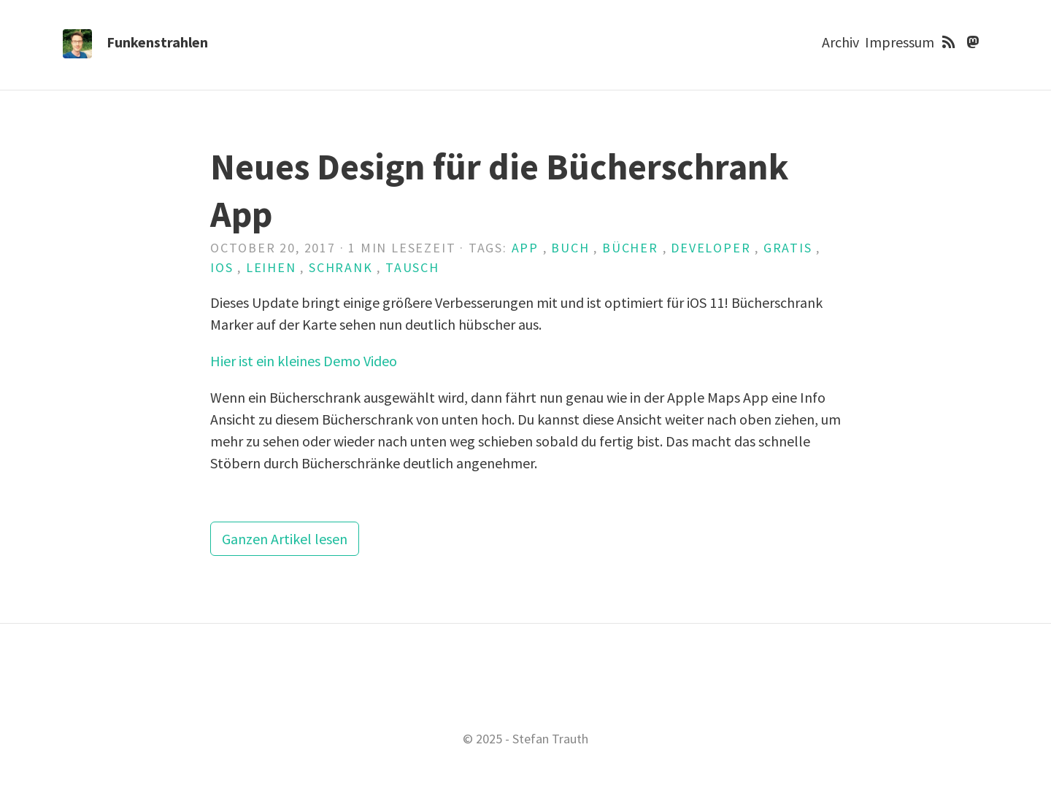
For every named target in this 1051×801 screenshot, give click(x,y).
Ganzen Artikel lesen (284, 539)
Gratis (787, 247)
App (525, 247)
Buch (570, 247)
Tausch (412, 267)
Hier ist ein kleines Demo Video (303, 361)
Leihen (271, 267)
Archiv (840, 42)
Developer (710, 247)
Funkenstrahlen (157, 42)
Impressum (899, 42)
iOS (221, 267)
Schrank (341, 267)
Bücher (630, 247)
